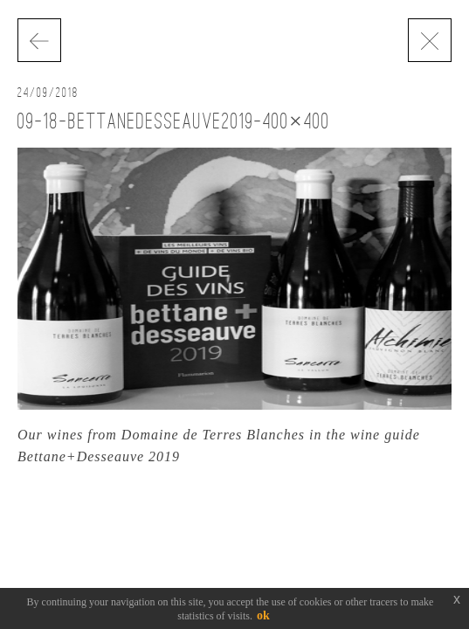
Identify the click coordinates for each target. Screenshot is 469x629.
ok (263, 615)
